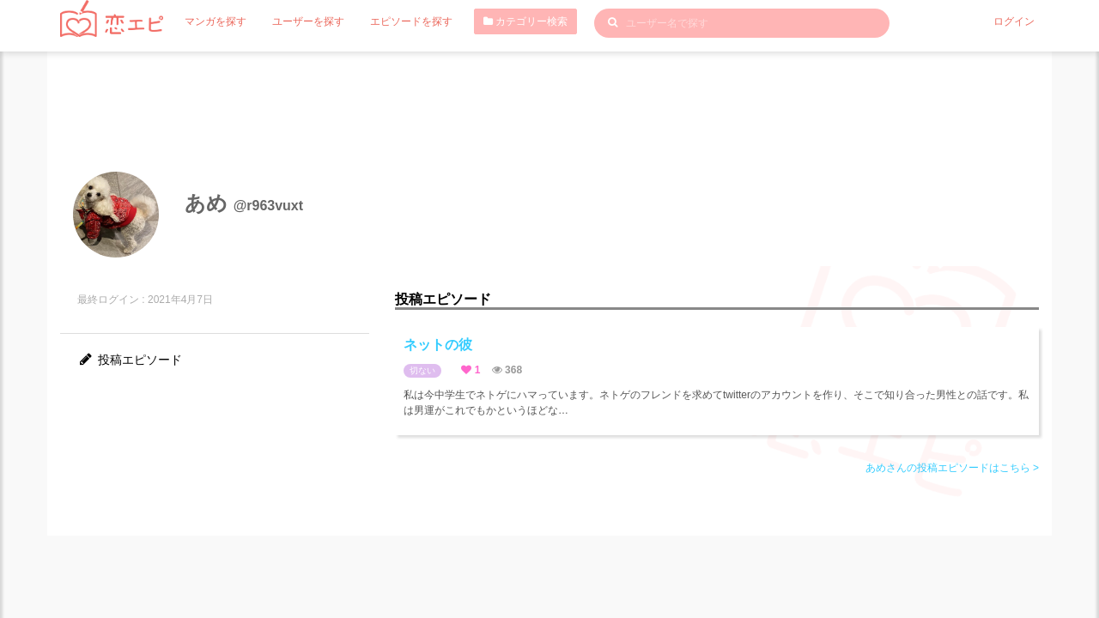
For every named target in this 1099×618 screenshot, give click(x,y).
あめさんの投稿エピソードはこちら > (952, 468)
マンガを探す (215, 21)
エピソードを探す (411, 21)
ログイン (1014, 21)
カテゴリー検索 (525, 21)
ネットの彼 (438, 344)
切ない (422, 370)
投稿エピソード (129, 360)
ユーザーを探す (308, 21)
